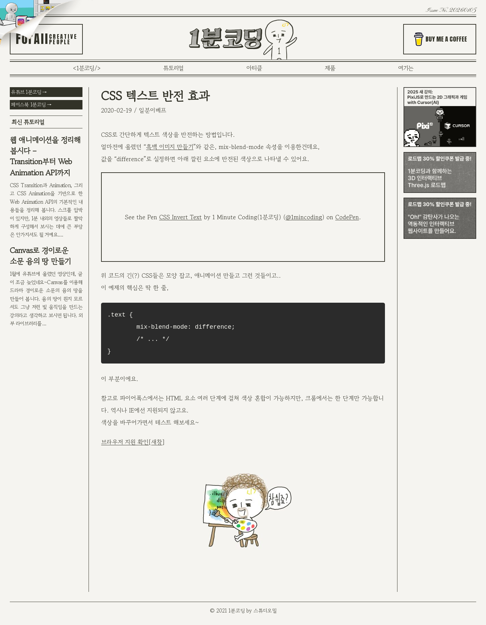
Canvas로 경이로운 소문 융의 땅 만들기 (40, 256)
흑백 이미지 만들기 (169, 146)
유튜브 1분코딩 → (29, 92)
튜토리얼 (173, 68)
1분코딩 (85, 68)
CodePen (347, 216)
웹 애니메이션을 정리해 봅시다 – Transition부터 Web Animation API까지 (45, 156)
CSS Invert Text (180, 216)
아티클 (254, 68)
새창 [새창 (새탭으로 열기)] (156, 442)
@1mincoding (304, 216)
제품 (330, 68)
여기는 (405, 68)
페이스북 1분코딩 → (31, 104)
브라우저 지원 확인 (125, 442)
